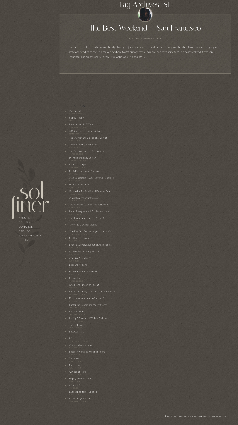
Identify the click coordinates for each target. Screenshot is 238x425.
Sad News (74, 358)
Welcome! (74, 385)
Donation (26, 226)
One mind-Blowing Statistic (83, 224)
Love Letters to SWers (81, 124)
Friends (24, 231)
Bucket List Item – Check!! (83, 391)
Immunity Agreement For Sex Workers (89, 211)
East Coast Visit (77, 331)
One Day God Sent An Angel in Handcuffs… (91, 231)
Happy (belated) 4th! (80, 378)
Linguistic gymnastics (79, 398)
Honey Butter (218, 416)
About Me (25, 217)
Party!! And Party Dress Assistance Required (92, 291)
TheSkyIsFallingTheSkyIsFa (83, 144)
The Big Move (76, 324)
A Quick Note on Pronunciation (85, 130)
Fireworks (74, 278)
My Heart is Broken (79, 237)
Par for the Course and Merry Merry (88, 304)
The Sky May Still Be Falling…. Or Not (88, 137)
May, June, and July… (79, 184)
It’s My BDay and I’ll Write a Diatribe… (89, 318)
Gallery (24, 222)
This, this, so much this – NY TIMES (87, 217)
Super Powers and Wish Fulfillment (87, 351)
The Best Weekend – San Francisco (145, 28)
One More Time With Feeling (84, 284)
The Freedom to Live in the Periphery (88, 204)
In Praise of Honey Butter (82, 157)
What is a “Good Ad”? (80, 257)
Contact (25, 239)
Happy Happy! (77, 117)
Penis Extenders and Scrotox (84, 171)
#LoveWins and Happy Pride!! (84, 251)
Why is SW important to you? (84, 197)
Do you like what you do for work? (86, 298)
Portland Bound (77, 311)
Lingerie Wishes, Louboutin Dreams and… (90, 244)
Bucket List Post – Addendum (84, 271)
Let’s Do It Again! (78, 264)
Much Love (75, 364)
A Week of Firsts (77, 371)
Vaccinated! (75, 110)
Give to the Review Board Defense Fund (90, 191)
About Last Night (78, 164)
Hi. (70, 338)
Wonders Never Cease (81, 344)
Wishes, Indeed (30, 235)
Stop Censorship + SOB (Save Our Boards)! (91, 177)
